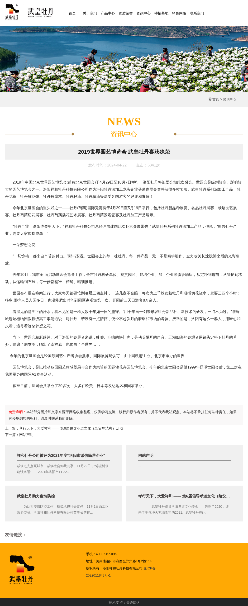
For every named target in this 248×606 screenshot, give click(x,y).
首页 (215, 97)
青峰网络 (133, 602)
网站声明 (26, 433)
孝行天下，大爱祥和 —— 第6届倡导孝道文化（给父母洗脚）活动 (71, 427)
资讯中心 (229, 97)
